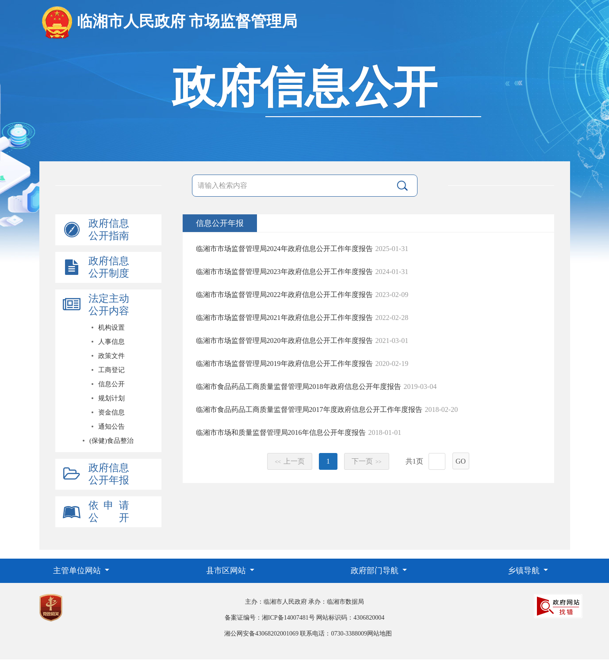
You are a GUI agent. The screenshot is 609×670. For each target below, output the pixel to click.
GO (461, 461)
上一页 (290, 461)
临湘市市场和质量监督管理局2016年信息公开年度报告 (281, 432)
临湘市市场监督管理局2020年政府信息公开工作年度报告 (284, 340)
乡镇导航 (525, 570)
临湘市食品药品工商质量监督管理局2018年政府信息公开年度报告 (298, 386)
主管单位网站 (78, 570)
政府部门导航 (376, 570)
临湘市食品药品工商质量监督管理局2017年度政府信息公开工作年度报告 (309, 409)
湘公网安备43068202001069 (261, 633)
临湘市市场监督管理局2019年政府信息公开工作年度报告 (284, 363)
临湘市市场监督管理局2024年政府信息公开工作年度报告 (284, 248)
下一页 (367, 461)
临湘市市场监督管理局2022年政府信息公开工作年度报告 (284, 294)
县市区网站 (227, 570)
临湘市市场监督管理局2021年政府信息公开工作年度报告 (284, 317)
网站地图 (379, 633)
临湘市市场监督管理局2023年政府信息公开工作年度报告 (284, 271)
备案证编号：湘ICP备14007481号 (270, 617)
